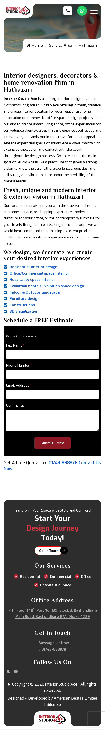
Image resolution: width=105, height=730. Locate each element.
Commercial (60, 576)
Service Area (60, 45)
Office (86, 576)
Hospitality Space (55, 585)
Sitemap (53, 704)
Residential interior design (33, 267)
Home (35, 45)
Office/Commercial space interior (39, 273)
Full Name (15, 345)
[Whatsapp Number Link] (82, 11)
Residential (30, 576)
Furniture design (25, 298)
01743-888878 (63, 463)
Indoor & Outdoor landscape (35, 292)
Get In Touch (49, 551)
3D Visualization (24, 311)
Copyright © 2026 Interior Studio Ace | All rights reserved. (54, 687)
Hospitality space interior (32, 279)
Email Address (18, 385)
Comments (15, 405)
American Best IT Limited (75, 698)
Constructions (22, 305)
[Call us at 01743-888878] (69, 10)
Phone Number (19, 365)
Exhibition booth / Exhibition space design (47, 286)
